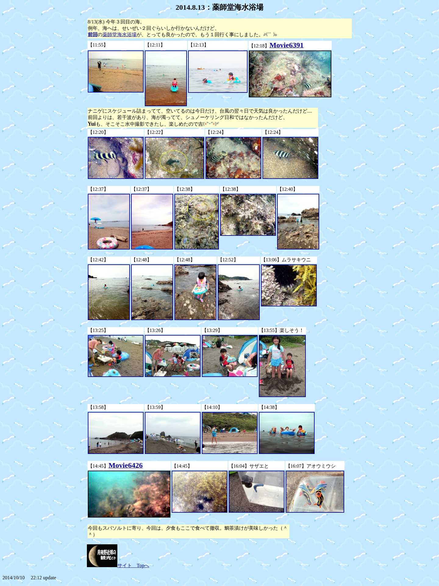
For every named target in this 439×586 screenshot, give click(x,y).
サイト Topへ (118, 565)
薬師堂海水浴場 (119, 34)
